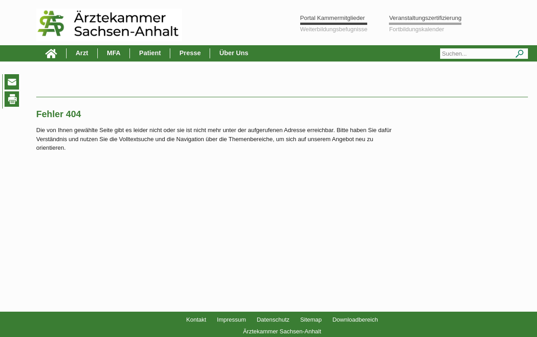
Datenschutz (273, 319)
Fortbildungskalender (416, 29)
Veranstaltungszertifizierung (425, 17)
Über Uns (233, 53)
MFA (113, 53)
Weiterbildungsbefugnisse (334, 29)
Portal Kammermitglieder (332, 17)
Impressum (231, 319)
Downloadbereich (355, 319)
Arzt (82, 53)
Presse (190, 53)
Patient (150, 53)
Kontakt (196, 319)
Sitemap (311, 319)
